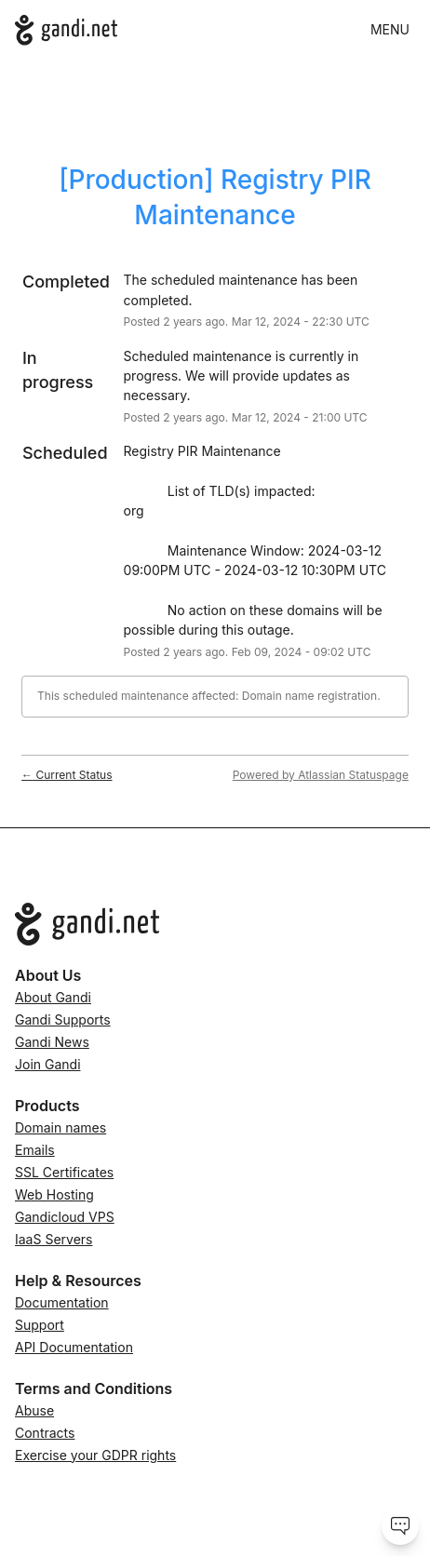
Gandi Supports (63, 1019)
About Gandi (53, 997)
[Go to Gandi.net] (215, 924)
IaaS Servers (53, 1239)
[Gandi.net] (66, 30)
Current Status (66, 775)
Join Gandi (48, 1064)
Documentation (62, 1302)
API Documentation (74, 1347)
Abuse (34, 1410)
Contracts (44, 1433)
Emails (35, 1150)
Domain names (60, 1127)
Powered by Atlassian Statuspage (321, 775)
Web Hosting (54, 1194)
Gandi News (52, 1042)
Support (39, 1325)
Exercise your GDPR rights (95, 1455)
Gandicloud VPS (64, 1217)
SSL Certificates (64, 1172)
